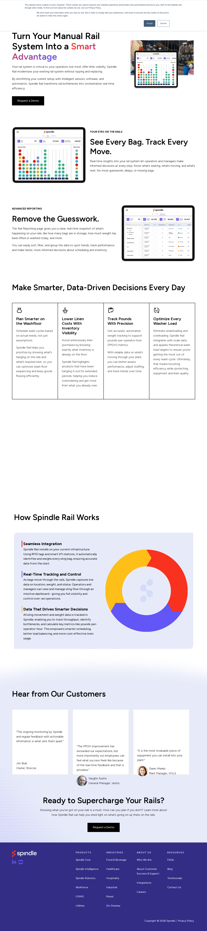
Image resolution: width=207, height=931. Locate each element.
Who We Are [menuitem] (144, 859)
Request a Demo (28, 100)
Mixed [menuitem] (109, 896)
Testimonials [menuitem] (174, 878)
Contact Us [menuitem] (174, 887)
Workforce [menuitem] (82, 887)
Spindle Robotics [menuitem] (86, 878)
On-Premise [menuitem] (113, 905)
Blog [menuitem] (170, 869)
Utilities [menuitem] (80, 905)
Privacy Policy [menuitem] (186, 920)
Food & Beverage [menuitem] (116, 859)
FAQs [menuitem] (170, 859)
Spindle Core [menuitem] (83, 859)
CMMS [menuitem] (80, 896)
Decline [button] (163, 23)
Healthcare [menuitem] (112, 869)
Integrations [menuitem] (144, 882)
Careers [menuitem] (141, 891)
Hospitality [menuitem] (112, 878)
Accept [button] (150, 23)
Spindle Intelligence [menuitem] (87, 869)
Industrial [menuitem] (111, 887)
